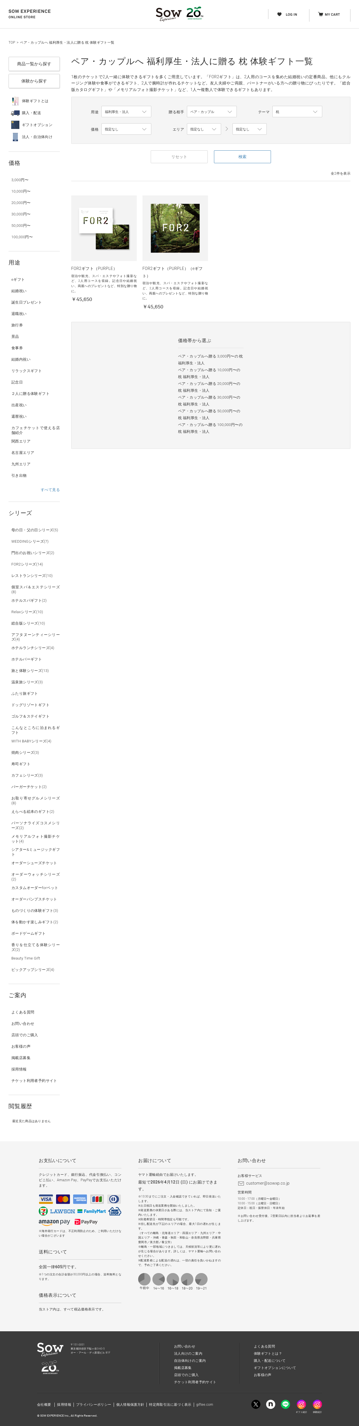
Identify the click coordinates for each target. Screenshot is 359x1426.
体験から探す (34, 81)
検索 (242, 156)
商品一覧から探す (34, 63)
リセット (179, 156)
